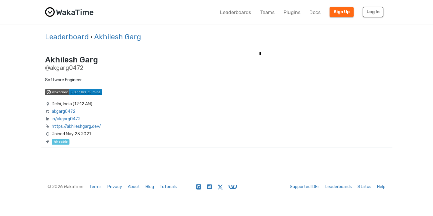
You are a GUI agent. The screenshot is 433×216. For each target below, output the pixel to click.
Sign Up (341, 11)
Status (364, 186)
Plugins (292, 12)
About (134, 186)
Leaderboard (67, 37)
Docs (315, 12)
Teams (267, 12)
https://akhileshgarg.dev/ (76, 126)
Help (381, 186)
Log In (373, 11)
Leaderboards (235, 12)
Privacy (114, 186)
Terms (95, 186)
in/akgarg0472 (66, 119)
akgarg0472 (63, 111)
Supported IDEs (305, 186)
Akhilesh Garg (117, 37)
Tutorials (168, 186)
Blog (150, 186)
